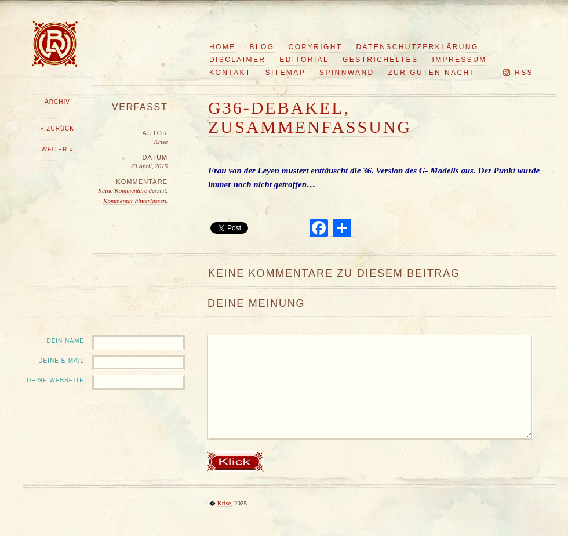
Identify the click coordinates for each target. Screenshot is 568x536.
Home (222, 47)
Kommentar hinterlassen (134, 200)
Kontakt (230, 72)
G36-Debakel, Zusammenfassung (310, 117)
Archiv (57, 102)
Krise (224, 502)
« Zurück (57, 128)
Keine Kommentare (123, 190)
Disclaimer (237, 60)
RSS (524, 72)
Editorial (304, 60)
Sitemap (285, 72)
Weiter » (57, 149)
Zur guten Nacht (432, 72)
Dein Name (65, 341)
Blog (262, 47)
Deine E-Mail (61, 360)
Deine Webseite (55, 380)
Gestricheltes (380, 60)
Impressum (459, 60)
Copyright (316, 47)
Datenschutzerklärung (417, 47)
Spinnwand (346, 72)
